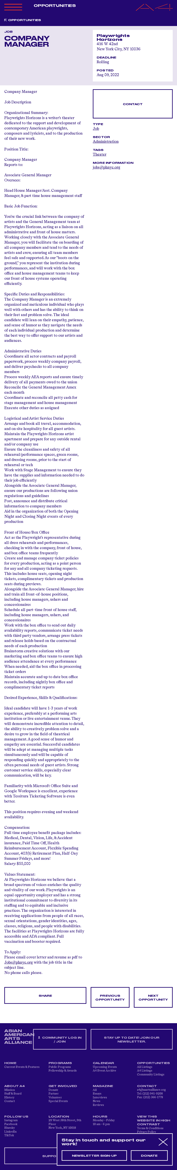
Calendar (103, 1063)
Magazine (103, 1086)
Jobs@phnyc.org (18, 962)
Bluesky (9, 1127)
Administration (106, 142)
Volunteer (55, 1097)
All (95, 1090)
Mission (9, 1090)
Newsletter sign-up (94, 1156)
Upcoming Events (105, 1067)
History (9, 1097)
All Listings (144, 1067)
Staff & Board (12, 1093)
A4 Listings (144, 1070)
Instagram (11, 1120)
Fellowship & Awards (63, 1070)
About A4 (14, 1086)
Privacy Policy (146, 1131)
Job (96, 129)
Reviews (98, 1105)
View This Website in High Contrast (153, 1120)
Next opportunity (153, 998)
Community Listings (150, 1074)
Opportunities (55, 6)
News (96, 1101)
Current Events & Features (22, 1067)
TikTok (9, 1135)
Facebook (10, 1124)
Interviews (100, 1097)
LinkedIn (10, 1131)
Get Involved (63, 1086)
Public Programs (60, 1067)
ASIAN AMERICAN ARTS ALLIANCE (19, 1036)
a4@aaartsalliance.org (151, 1089)
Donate (53, 1090)
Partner (54, 1093)
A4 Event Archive (104, 1070)
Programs (60, 1063)
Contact (133, 104)
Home (10, 1063)
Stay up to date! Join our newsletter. (131, 1039)
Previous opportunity (110, 998)
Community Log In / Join (59, 1039)
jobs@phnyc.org (106, 167)
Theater (99, 155)
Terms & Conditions (150, 1128)
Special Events (58, 1101)
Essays (97, 1093)
